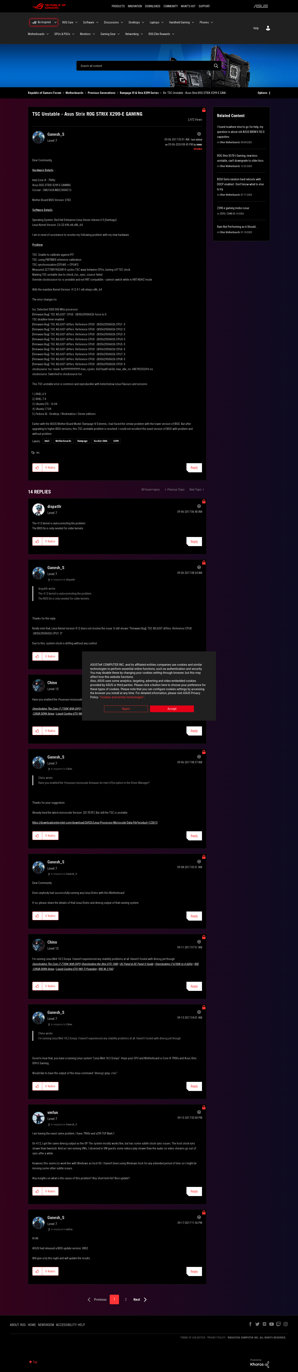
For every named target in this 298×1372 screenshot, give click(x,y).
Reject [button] (126, 709)
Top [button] (35, 1362)
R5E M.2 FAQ (106, 969)
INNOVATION (135, 6)
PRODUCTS (118, 6)
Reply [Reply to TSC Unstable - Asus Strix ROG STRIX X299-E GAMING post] (194, 468)
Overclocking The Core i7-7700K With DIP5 (56, 708)
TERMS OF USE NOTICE (192, 1337)
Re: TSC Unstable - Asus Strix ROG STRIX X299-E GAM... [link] (195, 93)
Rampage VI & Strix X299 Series (139, 93)
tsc (38, 452)
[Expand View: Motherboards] (48, 34)
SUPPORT (204, 6)
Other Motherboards (230, 142)
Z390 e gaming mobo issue (233, 208)
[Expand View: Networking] (142, 34)
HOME (32, 1325)
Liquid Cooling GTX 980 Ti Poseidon (76, 713)
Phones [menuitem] (204, 22)
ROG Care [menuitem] (67, 22)
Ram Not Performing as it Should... (237, 226)
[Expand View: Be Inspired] (55, 22)
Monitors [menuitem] (85, 34)
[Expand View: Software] (97, 22)
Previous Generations (101, 93)
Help (256, 28)
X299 (116, 441)
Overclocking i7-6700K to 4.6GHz (173, 964)
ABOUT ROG (18, 1325)
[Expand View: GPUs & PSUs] (73, 34)
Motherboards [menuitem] (36, 34)
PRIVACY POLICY (216, 1337)
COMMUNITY (170, 6)
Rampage (82, 441)
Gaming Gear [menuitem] (108, 34)
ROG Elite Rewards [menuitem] (159, 34)
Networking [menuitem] (132, 34)
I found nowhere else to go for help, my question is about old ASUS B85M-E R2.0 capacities (240, 131)
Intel (46, 441)
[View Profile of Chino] (52, 682)
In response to (63, 579)
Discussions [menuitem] (111, 22)
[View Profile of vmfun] (52, 1112)
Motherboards (74, 93)
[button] (37, 467)
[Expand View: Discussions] (122, 22)
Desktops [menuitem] (134, 22)
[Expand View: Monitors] (94, 34)
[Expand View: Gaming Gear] (119, 34)
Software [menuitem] (88, 22)
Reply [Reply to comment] (194, 542)
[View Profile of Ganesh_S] (55, 134)
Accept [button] (172, 709)
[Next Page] (141, 1300)
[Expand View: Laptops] (162, 22)
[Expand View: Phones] (212, 22)
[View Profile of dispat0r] (54, 506)
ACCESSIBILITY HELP (70, 1325)
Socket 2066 (100, 441)
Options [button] (262, 93)
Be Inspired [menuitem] (44, 22)
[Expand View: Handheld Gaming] (193, 22)
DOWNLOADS (152, 6)
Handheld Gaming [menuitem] (179, 22)
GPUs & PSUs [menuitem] (62, 34)
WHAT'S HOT (188, 6)
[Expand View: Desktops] (143, 22)
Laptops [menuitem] (154, 22)
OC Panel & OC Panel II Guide (136, 964)
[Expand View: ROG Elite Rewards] (173, 34)
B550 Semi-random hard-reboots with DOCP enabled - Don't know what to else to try (240, 184)
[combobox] (149, 66)
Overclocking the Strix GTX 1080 (100, 964)
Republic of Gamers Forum (44, 93)
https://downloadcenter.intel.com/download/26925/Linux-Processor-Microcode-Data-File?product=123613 (94, 822)
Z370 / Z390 (226, 213)
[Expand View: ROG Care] (76, 22)
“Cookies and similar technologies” (122, 697)
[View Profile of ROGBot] (198, 149)
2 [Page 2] (126, 1299)
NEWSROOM (46, 1325)
